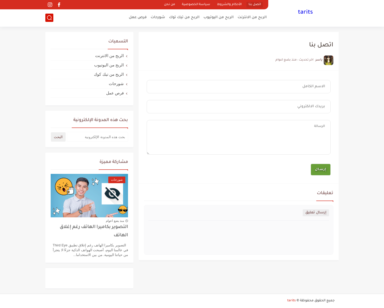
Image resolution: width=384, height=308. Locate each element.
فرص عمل (138, 17)
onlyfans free (100, 276)
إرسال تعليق (315, 213)
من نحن (169, 4)
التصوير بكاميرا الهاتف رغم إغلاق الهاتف (94, 231)
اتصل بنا (255, 4)
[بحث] (49, 18)
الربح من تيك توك (184, 17)
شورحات (158, 17)
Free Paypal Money (71, 276)
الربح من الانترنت (252, 17)
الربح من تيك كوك (109, 74)
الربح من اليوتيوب (218, 17)
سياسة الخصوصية (196, 4)
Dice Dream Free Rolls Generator (99, 280)
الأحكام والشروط (229, 4)
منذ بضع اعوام (115, 221)
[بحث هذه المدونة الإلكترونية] (97, 137)
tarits (305, 13)
